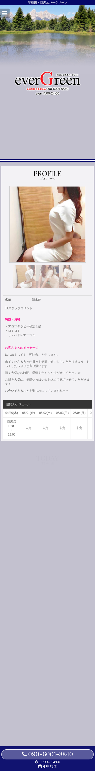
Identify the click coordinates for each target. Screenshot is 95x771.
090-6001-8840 (47, 754)
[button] (5, 13)
